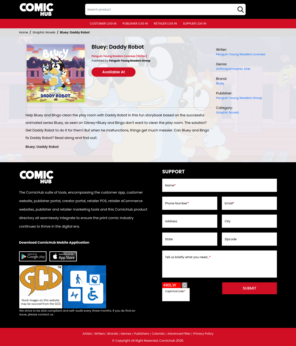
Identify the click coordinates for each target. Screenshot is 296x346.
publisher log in (135, 23)
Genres (125, 333)
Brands (112, 333)
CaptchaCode (175, 291)
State (169, 239)
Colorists (158, 333)
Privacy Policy (203, 333)
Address (171, 221)
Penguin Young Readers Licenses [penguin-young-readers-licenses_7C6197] (240, 54)
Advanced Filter (179, 333)
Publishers (141, 333)
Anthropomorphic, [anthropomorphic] (229, 69)
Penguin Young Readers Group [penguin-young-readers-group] (239, 98)
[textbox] (165, 9)
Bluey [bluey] (220, 83)
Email (229, 203)
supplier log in (194, 23)
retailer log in (165, 23)
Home (23, 32)
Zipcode (231, 239)
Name (170, 185)
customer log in (103, 23)
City (227, 221)
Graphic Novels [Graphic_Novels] (44, 32)
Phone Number (177, 203)
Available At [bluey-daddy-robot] (114, 72)
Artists (86, 333)
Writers (99, 333)
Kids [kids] (247, 69)
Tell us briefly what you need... (188, 257)
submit (250, 288)
